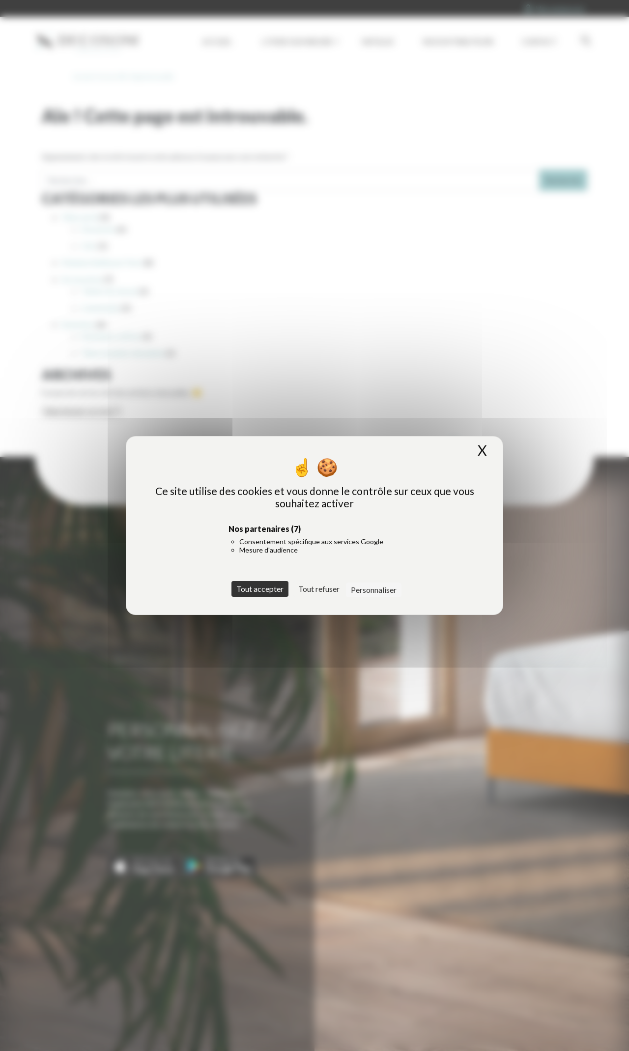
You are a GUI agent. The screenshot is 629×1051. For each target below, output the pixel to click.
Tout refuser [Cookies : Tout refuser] (319, 588)
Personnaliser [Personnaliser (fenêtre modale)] (374, 589)
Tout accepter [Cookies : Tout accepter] (260, 588)
